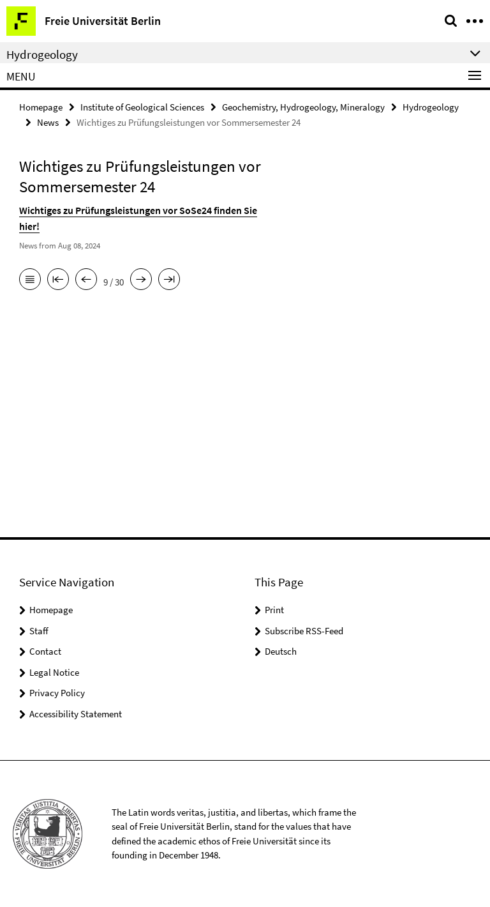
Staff (38, 631)
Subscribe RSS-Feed (304, 631)
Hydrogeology (431, 106)
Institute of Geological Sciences (142, 106)
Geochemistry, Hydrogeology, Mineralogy (303, 106)
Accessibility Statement (75, 714)
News (48, 121)
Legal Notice (54, 672)
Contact (45, 651)
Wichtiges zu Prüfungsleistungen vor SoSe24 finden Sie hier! (141, 207)
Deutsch (281, 651)
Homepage (41, 106)
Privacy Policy (57, 693)
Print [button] (274, 610)
